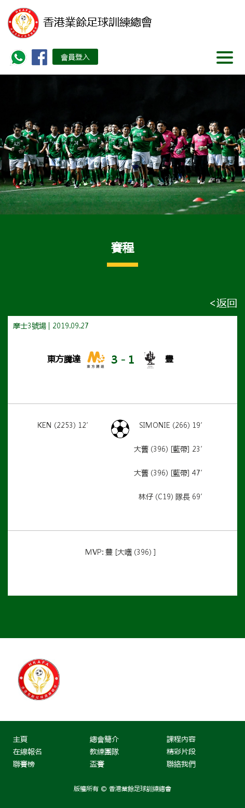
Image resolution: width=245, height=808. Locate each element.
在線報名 (27, 751)
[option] (65, 679)
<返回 (223, 303)
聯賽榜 (24, 763)
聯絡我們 (181, 763)
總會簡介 (104, 738)
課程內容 (181, 738)
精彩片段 (181, 751)
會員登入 (75, 56)
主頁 (20, 738)
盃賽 (97, 763)
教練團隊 (104, 751)
